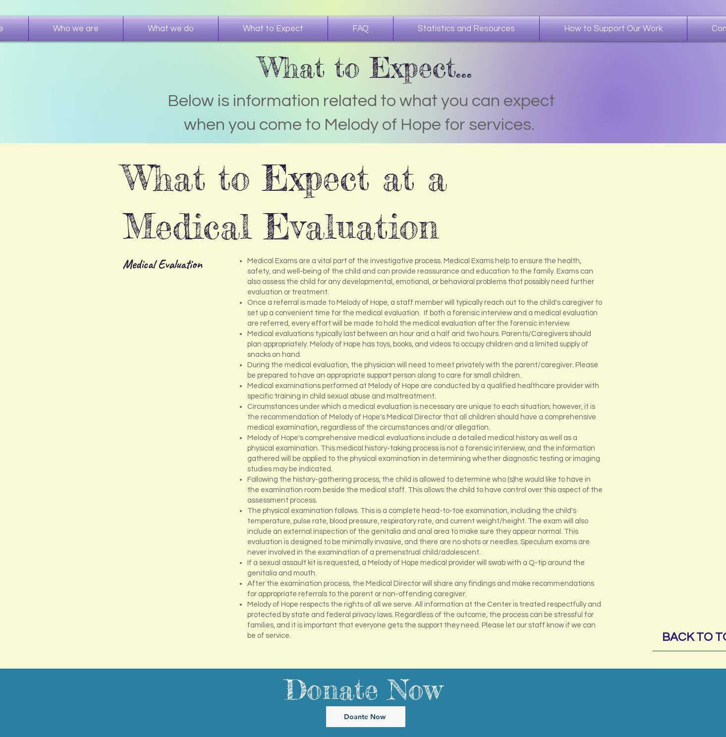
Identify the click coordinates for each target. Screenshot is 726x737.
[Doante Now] (365, 716)
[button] (170, 28)
